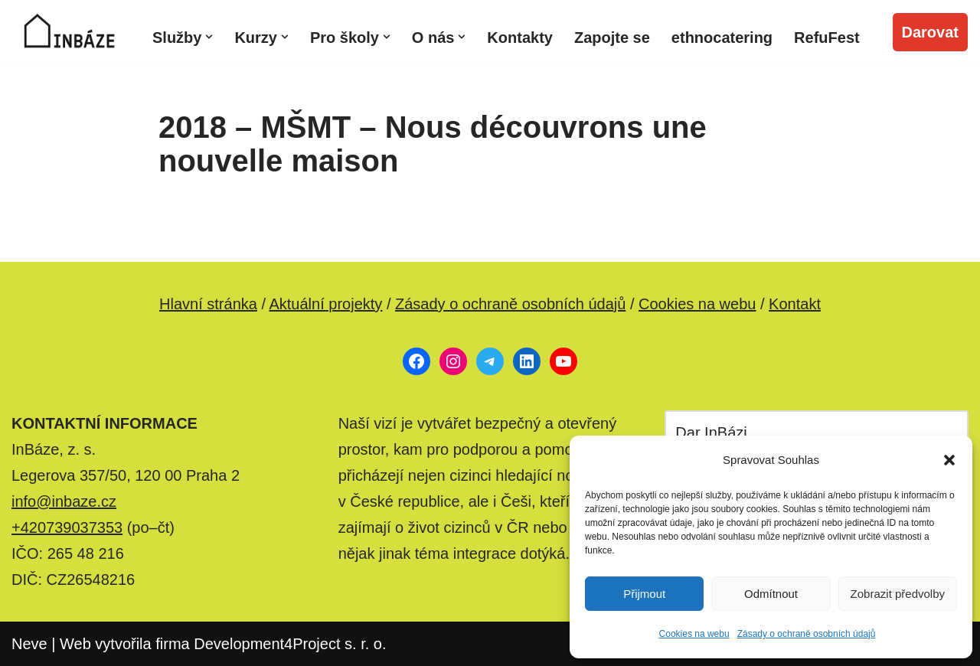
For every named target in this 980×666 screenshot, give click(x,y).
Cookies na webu (694, 633)
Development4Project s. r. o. (290, 643)
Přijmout (644, 593)
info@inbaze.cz (63, 501)
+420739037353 (66, 527)
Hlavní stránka (208, 303)
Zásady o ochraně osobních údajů (806, 633)
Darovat (930, 32)
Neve (29, 643)
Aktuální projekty (325, 303)
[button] (949, 460)
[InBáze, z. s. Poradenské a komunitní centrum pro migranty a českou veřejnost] (68, 32)
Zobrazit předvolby (898, 593)
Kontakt (795, 303)
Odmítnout (771, 593)
